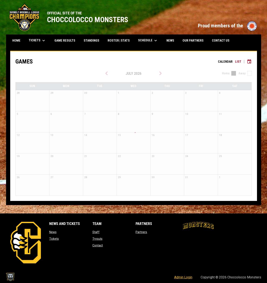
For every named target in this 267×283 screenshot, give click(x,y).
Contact (97, 245)
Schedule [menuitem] (148, 40)
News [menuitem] (170, 40)
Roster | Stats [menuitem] (120, 40)
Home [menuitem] (16, 40)
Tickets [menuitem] (39, 40)
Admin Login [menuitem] (183, 277)
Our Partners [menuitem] (193, 40)
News (53, 232)
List (238, 61)
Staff (95, 232)
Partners (141, 232)
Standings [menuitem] (93, 40)
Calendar (225, 61)
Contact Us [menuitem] (220, 40)
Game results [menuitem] (66, 40)
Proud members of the (227, 26)
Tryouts (97, 238)
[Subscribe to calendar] (249, 62)
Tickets (54, 238)
